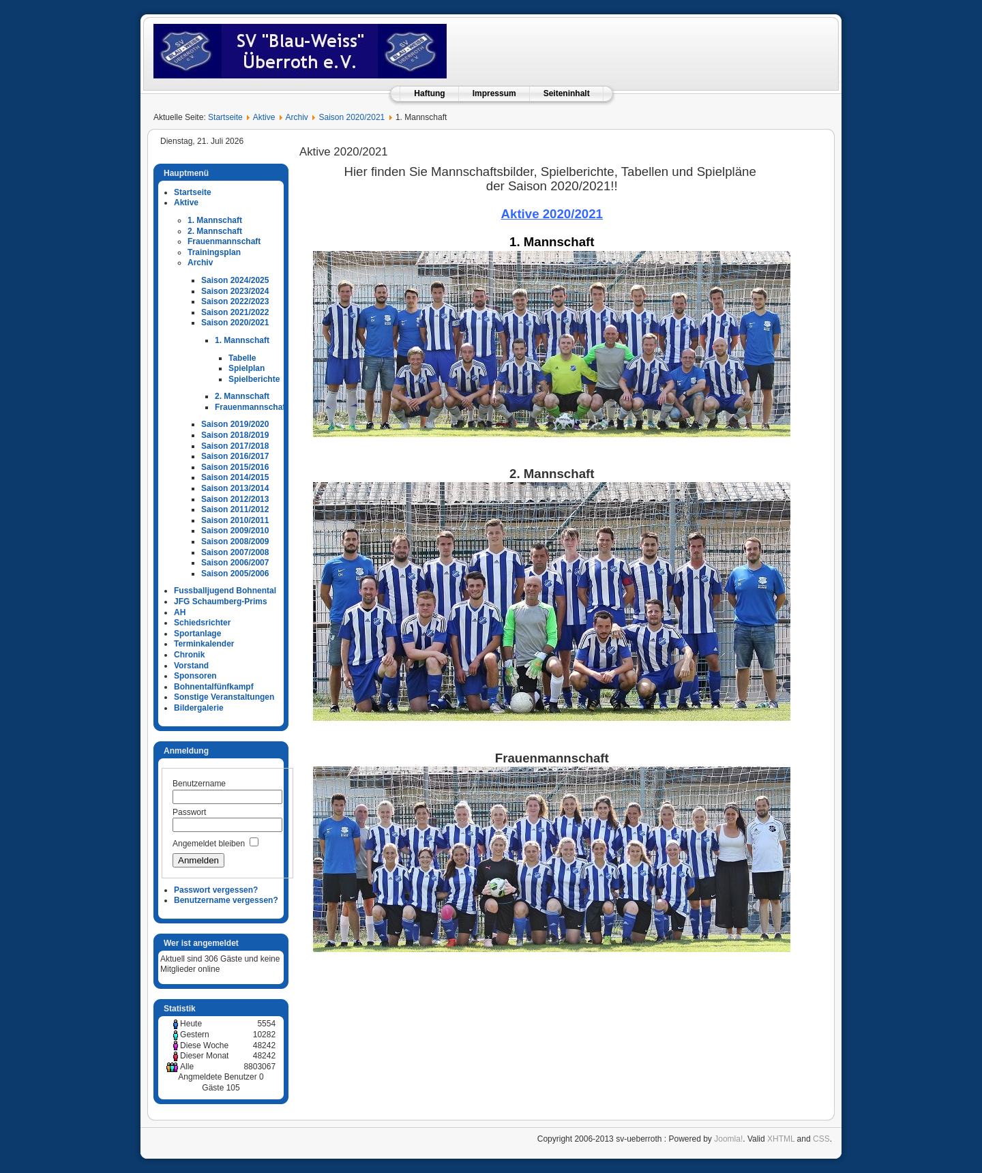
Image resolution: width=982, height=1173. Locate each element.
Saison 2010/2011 (235, 520)
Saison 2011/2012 (235, 509)
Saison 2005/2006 (235, 573)
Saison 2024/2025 (235, 280)
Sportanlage (197, 633)
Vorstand (191, 665)
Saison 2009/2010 (235, 530)
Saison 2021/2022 (235, 312)
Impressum (494, 93)
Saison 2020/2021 (352, 117)
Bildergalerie (199, 708)
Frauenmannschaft (224, 241)
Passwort (189, 812)
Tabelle (242, 358)
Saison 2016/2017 (235, 456)
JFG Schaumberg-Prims (220, 601)
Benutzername (199, 783)
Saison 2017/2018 (235, 446)
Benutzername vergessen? (226, 900)
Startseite (225, 117)
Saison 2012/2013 (235, 499)
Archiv (296, 117)
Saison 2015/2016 (235, 467)
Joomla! (728, 1139)
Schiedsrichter (202, 622)
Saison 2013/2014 (235, 488)
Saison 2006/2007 (235, 562)
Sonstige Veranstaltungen (224, 697)
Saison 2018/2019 (235, 435)
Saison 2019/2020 (235, 424)
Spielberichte (254, 379)
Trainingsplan (214, 252)
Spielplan (246, 368)
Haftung (429, 93)
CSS (821, 1139)
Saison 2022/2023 (235, 301)
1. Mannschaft (215, 220)
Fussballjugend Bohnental (225, 590)
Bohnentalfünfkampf (214, 687)
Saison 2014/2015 (235, 477)
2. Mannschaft (215, 231)
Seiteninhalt (567, 93)
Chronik (189, 654)
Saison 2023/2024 (235, 291)
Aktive (264, 117)
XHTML (780, 1139)
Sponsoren (195, 676)
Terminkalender (204, 644)
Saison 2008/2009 (235, 541)
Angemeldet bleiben (209, 843)
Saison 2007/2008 (235, 552)
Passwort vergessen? (216, 890)
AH (179, 612)
